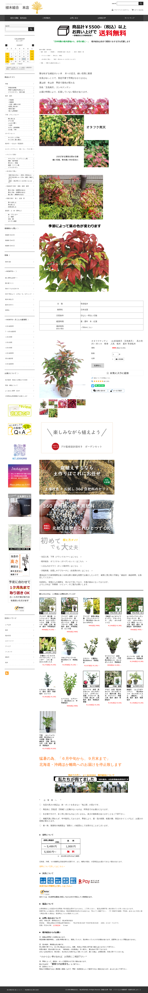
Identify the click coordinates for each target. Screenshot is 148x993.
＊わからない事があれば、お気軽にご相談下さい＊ (63, 956)
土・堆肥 (11, 217)
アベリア (8, 646)
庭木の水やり (9, 305)
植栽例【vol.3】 (10, 235)
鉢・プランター (13, 214)
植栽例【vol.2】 (10, 240)
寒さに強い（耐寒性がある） (17, 190)
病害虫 (7, 310)
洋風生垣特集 (12, 87)
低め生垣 (8, 635)
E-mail (65, 925)
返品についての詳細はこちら (102, 378)
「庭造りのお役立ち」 (60, 964)
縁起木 (7, 657)
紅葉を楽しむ (12, 207)
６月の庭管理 (9, 364)
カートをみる (138, 10)
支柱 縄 (11, 219)
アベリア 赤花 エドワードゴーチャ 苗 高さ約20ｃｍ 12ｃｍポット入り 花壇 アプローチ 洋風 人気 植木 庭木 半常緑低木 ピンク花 (70, 623)
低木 (6, 662)
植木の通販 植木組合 (18, 18)
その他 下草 (12, 129)
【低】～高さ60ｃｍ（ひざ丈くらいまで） (64, 59)
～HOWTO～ (10, 271)
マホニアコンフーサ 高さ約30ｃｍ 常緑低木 (69, 660)
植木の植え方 (9, 299)
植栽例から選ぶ (11, 228)
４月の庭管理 (9, 353)
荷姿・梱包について (11, 385)
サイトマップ (129, 18)
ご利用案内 (46, 18)
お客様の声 (102, 18)
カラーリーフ (9, 641)
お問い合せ (74, 18)
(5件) (107, 381)
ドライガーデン (13, 167)
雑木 (6, 630)
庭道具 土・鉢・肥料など (13, 210)
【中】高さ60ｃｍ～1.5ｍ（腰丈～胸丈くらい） (21, 178)
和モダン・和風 (57, 55)
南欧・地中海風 (13, 160)
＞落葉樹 (11, 102)
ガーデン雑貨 (12, 221)
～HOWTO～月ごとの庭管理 (16, 319)
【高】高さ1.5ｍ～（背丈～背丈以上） (20, 175)
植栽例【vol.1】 (10, 246)
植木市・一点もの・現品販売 (14, 143)
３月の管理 (8, 348)
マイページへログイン (121, 10)
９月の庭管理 (9, 326)
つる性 (10, 125)
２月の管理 (8, 342)
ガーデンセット (10, 133)
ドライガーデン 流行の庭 (16, 92)
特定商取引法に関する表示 (32, 989)
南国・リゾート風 (13, 165)
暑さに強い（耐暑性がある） (17, 192)
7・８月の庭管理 (10, 331)
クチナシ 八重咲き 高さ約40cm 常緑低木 (91, 660)
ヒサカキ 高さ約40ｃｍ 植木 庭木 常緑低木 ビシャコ (47, 692)
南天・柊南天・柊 (79, 52)
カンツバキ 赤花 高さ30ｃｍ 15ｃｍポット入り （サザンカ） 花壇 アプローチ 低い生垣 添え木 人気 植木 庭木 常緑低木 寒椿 (92, 696)
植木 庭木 (44, 52)
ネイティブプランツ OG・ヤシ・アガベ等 (18, 149)
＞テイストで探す (46, 55)
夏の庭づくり (9, 283)
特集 (42, 63)
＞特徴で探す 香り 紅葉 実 (15, 198)
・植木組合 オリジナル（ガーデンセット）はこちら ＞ (63, 561)
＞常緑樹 (51, 52)
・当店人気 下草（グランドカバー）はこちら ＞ (60, 557)
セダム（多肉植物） (14, 127)
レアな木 (8, 624)
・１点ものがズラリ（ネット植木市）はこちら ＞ (60, 566)
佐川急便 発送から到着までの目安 (16, 380)
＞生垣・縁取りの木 (14, 104)
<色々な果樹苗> (13, 111)
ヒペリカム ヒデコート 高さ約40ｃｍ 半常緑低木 (69, 701)
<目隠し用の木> (13, 106)
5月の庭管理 (9, 358)
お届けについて (11, 373)
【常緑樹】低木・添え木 (64, 52)
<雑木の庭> (11, 108)
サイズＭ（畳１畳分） (15, 140)
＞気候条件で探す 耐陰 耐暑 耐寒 (17, 186)
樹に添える (11, 118)
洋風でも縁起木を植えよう (53, 63)
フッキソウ (8, 651)
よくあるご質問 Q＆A (12, 390)
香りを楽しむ (12, 202)
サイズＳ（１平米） (14, 137)
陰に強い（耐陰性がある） (16, 194)
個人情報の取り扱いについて (14, 989)
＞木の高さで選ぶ (46, 59)
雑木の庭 (8, 261)
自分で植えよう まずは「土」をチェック (18, 294)
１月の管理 (8, 337)
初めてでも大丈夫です (12, 288)
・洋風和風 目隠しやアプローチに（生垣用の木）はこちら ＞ (66, 571)
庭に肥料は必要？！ (11, 278)
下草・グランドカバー (12, 114)
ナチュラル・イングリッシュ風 (18, 158)
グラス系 (11, 121)
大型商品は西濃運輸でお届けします (16, 396)
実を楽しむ (11, 204)
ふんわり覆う (12, 123)
